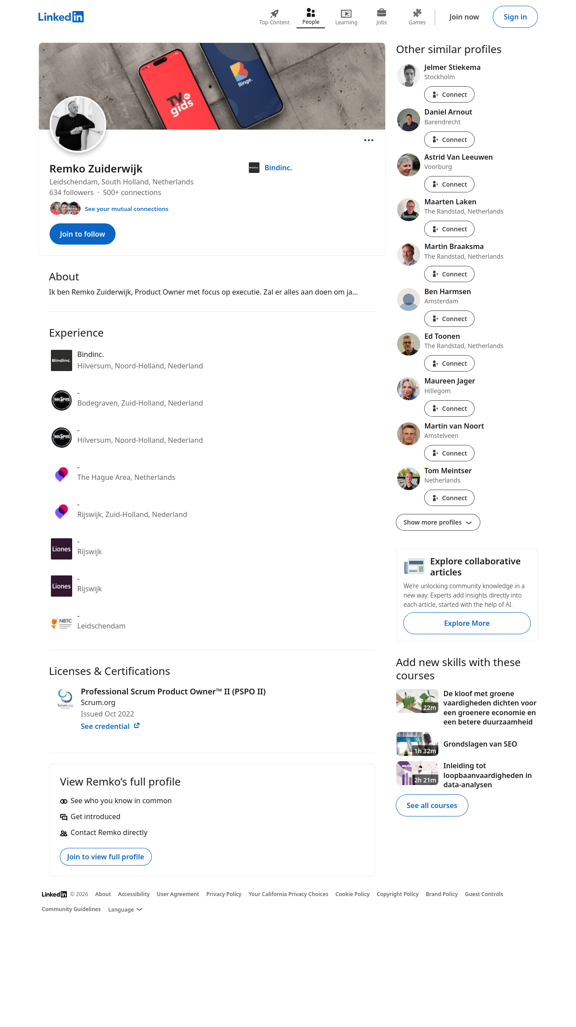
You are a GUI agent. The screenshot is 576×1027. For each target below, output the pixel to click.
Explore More (467, 623)
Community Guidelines (71, 909)
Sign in (515, 17)
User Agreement (178, 894)
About (103, 894)
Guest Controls (484, 894)
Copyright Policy (398, 894)
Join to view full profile (105, 857)
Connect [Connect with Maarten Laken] (449, 229)
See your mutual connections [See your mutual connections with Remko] (127, 209)
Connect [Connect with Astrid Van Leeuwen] (449, 184)
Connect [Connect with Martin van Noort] (449, 453)
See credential (110, 726)
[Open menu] (369, 140)
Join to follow (82, 234)
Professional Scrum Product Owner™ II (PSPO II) (173, 691)
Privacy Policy (223, 894)
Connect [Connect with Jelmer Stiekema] (449, 94)
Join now (464, 17)
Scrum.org (98, 702)
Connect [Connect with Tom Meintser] (449, 498)
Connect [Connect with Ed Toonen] (449, 363)
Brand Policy (442, 894)
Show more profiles (438, 522)
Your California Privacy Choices (288, 894)
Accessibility (134, 894)
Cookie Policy (353, 894)
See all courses (432, 805)
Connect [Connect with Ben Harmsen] (449, 318)
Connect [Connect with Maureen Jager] (449, 408)
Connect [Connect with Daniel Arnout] (449, 139)
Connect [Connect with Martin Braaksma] (449, 274)
